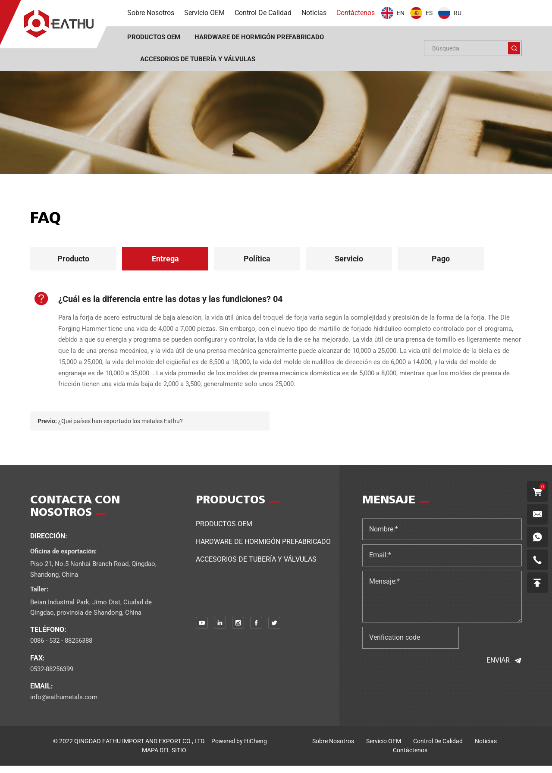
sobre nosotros (333, 748)
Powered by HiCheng (239, 748)
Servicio (349, 258)
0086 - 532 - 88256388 (61, 648)
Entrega (165, 258)
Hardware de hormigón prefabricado (263, 548)
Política (257, 258)
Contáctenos (410, 757)
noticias (486, 748)
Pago (441, 258)
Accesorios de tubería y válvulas (256, 566)
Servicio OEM (383, 748)
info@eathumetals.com (63, 704)
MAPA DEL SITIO (164, 757)
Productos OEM (224, 531)
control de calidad (438, 748)
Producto (73, 258)
